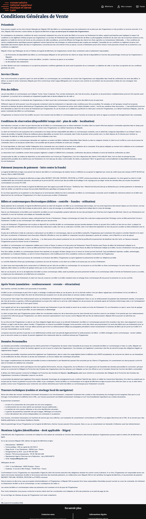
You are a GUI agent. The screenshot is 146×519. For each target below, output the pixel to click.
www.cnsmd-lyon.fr (48, 514)
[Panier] (140, 6)
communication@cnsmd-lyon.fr (48, 511)
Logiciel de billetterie (94, 502)
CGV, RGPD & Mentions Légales (97, 512)
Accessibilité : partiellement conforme (97, 514)
